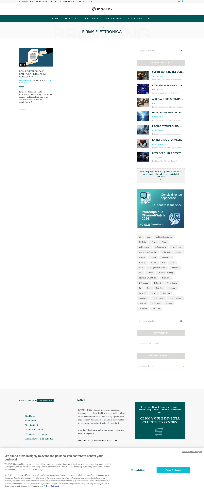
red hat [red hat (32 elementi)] (159, 288)
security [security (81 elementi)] (142, 293)
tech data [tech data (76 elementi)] (143, 308)
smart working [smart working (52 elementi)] (175, 298)
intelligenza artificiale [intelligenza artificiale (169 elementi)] (157, 268)
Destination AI (113, 18)
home (55, 18)
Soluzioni (90, 18)
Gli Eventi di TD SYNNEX (36, 434)
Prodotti (70, 18)
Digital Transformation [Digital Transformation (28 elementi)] (148, 252)
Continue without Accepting (192, 454)
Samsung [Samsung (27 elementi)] (172, 288)
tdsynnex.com (111, 440)
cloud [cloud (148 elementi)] (164, 242)
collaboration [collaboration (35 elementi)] (144, 247)
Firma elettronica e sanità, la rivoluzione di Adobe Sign (34, 74)
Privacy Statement (27, 400)
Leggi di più (26, 110)
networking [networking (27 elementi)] (143, 283)
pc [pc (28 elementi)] (140, 288)
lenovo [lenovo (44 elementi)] (150, 273)
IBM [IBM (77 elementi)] (172, 262)
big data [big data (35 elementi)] (142, 242)
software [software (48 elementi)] (142, 303)
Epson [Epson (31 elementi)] (178, 252)
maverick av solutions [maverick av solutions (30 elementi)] (147, 278)
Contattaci (135, 18)
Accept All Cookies (173, 473)
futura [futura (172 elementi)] (153, 257)
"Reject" (54, 486)
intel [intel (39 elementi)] (141, 268)
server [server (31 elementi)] (154, 293)
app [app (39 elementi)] (148, 237)
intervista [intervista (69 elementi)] (175, 268)
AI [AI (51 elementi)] (140, 237)
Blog (22, 65)
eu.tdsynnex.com (98, 440)
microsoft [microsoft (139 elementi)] (165, 278)
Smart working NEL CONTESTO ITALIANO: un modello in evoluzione (61, 1)
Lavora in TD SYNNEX (34, 429)
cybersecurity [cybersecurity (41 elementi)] (160, 247)
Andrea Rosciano (40, 80)
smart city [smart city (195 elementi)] (143, 298)
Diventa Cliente (32, 425)
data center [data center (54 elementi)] (176, 247)
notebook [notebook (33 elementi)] (157, 283)
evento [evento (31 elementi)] (141, 257)
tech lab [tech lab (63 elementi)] (156, 308)
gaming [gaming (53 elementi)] (142, 262)
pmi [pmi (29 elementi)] (148, 288)
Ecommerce (30, 420)
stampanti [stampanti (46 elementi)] (156, 303)
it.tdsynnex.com (84, 440)
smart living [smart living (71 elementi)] (158, 298)
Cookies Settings (45, 400)
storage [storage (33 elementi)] (169, 303)
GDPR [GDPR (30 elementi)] (153, 262)
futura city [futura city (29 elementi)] (166, 257)
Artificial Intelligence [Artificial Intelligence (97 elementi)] (164, 237)
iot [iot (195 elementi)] (140, 273)
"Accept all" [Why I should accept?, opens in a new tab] (21, 478)
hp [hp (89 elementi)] (163, 262)
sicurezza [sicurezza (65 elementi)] (166, 293)
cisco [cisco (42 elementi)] (154, 242)
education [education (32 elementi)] (166, 252)
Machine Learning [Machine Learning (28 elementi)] (166, 273)
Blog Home (30, 416)
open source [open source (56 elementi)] (172, 283)
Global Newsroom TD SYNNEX (39, 438)
